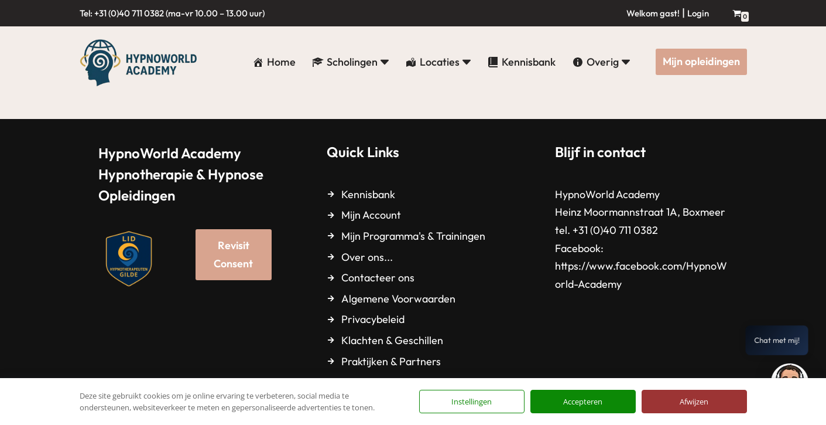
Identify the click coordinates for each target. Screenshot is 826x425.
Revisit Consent (233, 254)
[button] (385, 62)
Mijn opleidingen (701, 61)
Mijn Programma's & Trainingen (413, 236)
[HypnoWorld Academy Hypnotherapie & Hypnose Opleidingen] (141, 62)
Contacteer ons (377, 277)
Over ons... (367, 257)
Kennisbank (368, 194)
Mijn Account (371, 215)
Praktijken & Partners (391, 361)
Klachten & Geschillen (392, 340)
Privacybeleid (373, 319)
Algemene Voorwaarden (398, 298)
